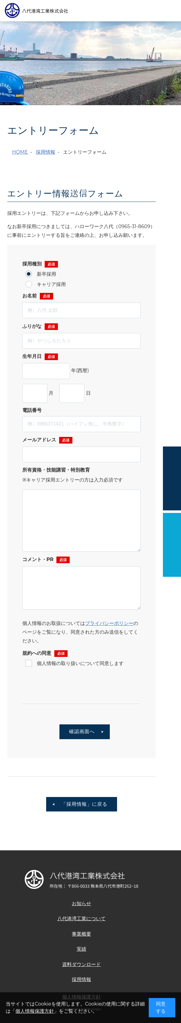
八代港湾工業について (81, 918)
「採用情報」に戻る (84, 804)
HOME (20, 152)
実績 (81, 949)
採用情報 (45, 152)
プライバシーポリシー (109, 623)
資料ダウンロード (81, 964)
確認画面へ (82, 731)
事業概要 (81, 934)
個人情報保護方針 (34, 1011)
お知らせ (81, 903)
